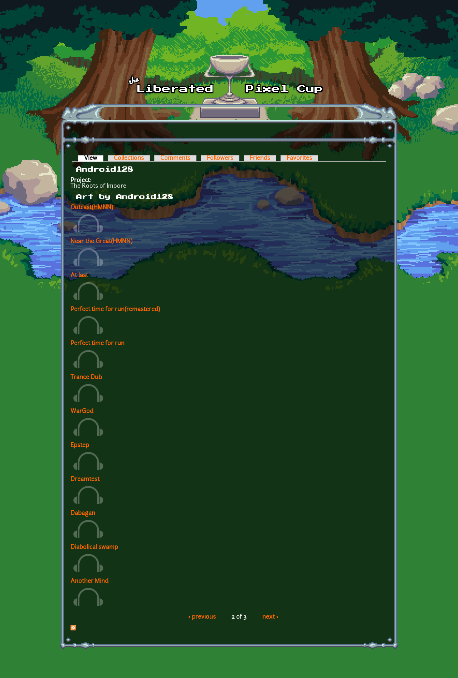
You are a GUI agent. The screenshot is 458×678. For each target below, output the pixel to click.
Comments (175, 158)
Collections (129, 158)
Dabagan (82, 513)
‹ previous (202, 617)
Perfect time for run (97, 344)
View (93, 158)
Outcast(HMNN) (91, 208)
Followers (220, 158)
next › (270, 617)
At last (79, 276)
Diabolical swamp (94, 547)
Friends (260, 158)
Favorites (299, 158)
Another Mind (89, 581)
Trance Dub (86, 377)
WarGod (81, 411)
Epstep (79, 445)
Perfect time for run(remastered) (115, 310)
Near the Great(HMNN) (101, 242)
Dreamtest (84, 479)
